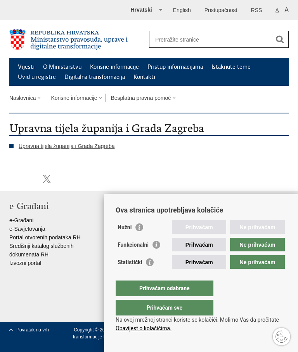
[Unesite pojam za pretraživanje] (210, 39)
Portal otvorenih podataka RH (45, 237)
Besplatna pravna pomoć (141, 98)
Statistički (130, 278)
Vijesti (26, 66)
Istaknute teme (231, 66)
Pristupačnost (220, 10)
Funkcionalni (133, 260)
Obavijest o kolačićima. (144, 328)
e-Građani (21, 220)
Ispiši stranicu (13, 179)
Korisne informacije (114, 66)
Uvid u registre (37, 76)
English (182, 10)
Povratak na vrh (32, 330)
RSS (256, 10)
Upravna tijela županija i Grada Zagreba (66, 146)
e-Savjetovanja (27, 229)
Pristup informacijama (175, 66)
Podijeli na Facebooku (30, 179)
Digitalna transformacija (94, 76)
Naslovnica (22, 98)
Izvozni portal (25, 263)
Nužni (125, 243)
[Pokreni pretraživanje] (279, 39)
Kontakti (144, 76)
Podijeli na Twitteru (47, 179)
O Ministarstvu (62, 66)
